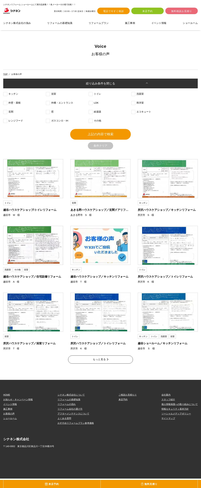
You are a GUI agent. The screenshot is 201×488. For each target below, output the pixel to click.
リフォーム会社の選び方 (70, 418)
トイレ (95, 96)
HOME (6, 404)
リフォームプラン (99, 23)
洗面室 (137, 96)
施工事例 (130, 23)
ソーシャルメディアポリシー (176, 423)
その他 (95, 123)
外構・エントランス (59, 105)
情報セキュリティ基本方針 (175, 418)
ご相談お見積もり (127, 404)
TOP (5, 75)
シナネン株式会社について (71, 404)
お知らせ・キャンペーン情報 (18, 409)
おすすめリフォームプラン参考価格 (76, 432)
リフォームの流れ (67, 413)
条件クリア (100, 153)
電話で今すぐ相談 (113, 11)
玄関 (8, 114)
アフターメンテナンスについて (73, 423)
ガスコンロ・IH (57, 123)
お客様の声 (9, 423)
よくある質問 (64, 427)
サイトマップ (168, 427)
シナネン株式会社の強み (17, 23)
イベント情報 (158, 23)
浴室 (51, 96)
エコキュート (141, 114)
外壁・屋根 (12, 105)
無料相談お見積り (181, 11)
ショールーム (190, 23)
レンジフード (13, 123)
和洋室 (137, 105)
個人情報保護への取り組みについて (179, 413)
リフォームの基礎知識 (59, 23)
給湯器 (95, 114)
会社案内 (166, 404)
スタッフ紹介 (168, 409)
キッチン (10, 96)
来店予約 (147, 11)
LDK (94, 105)
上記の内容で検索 (100, 139)
